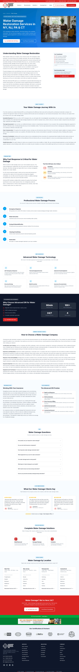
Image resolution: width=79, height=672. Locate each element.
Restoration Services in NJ (29, 588)
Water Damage (25, 646)
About (51, 5)
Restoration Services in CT (66, 588)
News (61, 652)
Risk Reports (62, 660)
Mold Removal (25, 650)
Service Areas (62, 656)
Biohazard (24, 658)
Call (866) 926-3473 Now (11, 41)
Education (43, 654)
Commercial (43, 648)
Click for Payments (59, 5)
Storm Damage (25, 652)
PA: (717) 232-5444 (7, 660)
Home (4, 13)
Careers (61, 650)
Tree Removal (24, 654)
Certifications (62, 648)
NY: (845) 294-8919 (7, 656)
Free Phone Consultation (28, 41)
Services (19, 5)
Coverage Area (43, 5)
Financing (62, 658)
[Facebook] (4, 665)
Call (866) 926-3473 (10, 319)
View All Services (25, 660)
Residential (43, 650)
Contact (61, 654)
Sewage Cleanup (25, 656)
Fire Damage (24, 648)
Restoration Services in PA (48, 588)
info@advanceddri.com (8, 661)
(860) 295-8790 (61, 1)
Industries (35, 5)
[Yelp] (13, 665)
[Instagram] (7, 665)
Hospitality (43, 652)
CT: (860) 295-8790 (7, 658)
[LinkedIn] (10, 665)
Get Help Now (71, 5)
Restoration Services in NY (11, 588)
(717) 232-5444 (71, 1)
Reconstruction (27, 5)
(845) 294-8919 (50, 1)
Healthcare (43, 646)
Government (43, 656)
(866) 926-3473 (64, 76)
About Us (61, 646)
